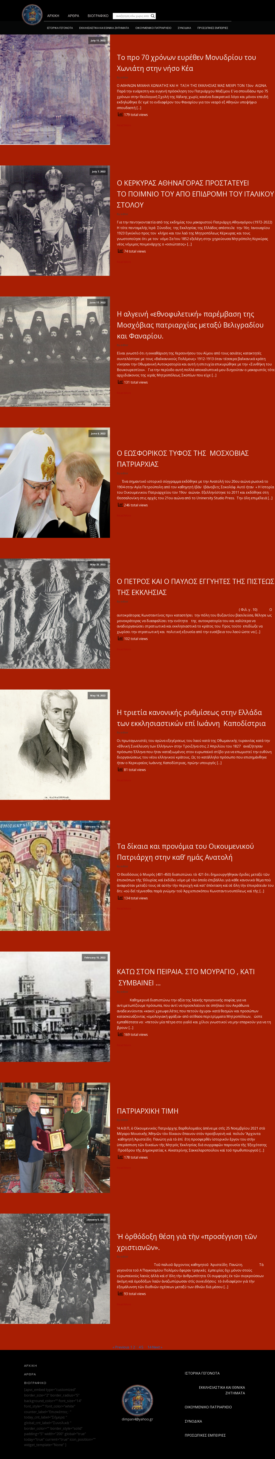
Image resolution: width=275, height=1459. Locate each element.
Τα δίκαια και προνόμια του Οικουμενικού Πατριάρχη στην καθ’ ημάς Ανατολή (185, 851)
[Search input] (132, 16)
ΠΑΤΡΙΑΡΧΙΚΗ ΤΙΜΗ (148, 1111)
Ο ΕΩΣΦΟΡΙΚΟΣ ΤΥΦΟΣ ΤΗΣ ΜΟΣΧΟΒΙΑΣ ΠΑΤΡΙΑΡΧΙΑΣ (183, 458)
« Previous (121, 1347)
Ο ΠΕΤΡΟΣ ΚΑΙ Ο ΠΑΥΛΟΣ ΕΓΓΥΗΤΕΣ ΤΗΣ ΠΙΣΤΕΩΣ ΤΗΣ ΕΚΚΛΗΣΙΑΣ (195, 587)
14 (149, 1347)
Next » (157, 1347)
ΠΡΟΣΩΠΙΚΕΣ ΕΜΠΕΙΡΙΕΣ (212, 28)
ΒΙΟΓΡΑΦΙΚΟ (98, 15)
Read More (124, 125)
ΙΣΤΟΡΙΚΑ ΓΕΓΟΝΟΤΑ (60, 28)
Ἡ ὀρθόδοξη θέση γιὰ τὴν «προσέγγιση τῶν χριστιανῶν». (187, 1242)
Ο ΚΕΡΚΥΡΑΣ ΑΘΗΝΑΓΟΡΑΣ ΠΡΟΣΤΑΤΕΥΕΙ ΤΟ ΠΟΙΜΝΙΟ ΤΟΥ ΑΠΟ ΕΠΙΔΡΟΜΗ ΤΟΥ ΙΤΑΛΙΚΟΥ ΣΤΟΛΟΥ (195, 193)
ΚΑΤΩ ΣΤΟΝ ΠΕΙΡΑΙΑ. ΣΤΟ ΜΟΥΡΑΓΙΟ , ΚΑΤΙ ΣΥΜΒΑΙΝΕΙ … (186, 977)
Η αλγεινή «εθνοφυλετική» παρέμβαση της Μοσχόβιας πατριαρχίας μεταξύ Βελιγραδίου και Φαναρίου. (190, 324)
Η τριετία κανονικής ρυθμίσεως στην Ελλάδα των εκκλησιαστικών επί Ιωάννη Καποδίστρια (191, 718)
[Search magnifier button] (153, 16)
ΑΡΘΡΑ (73, 15)
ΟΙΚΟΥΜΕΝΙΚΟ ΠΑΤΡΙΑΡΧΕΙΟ (153, 28)
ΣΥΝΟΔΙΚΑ (184, 28)
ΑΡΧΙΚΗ (53, 15)
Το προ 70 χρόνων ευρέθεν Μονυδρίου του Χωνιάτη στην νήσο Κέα (186, 63)
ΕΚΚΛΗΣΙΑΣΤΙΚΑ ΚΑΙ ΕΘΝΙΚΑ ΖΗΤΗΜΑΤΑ (104, 28)
